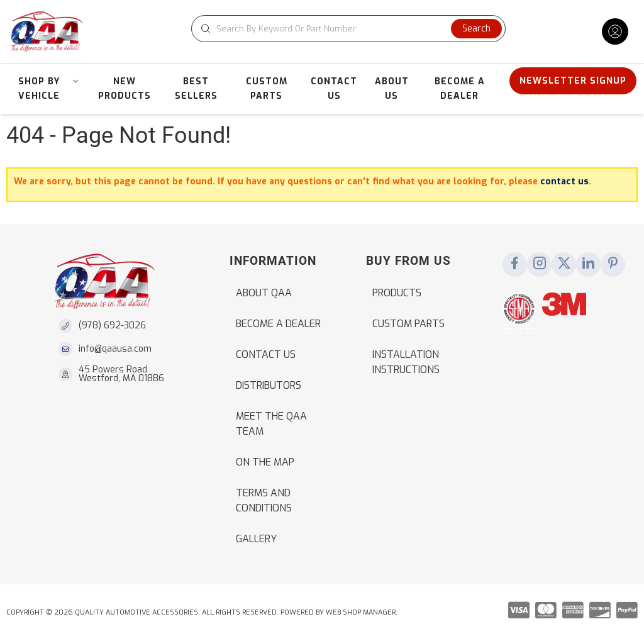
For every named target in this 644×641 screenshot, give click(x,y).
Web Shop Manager (361, 612)
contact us (564, 181)
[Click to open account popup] (615, 31)
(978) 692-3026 (112, 326)
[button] (348, 28)
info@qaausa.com (115, 349)
